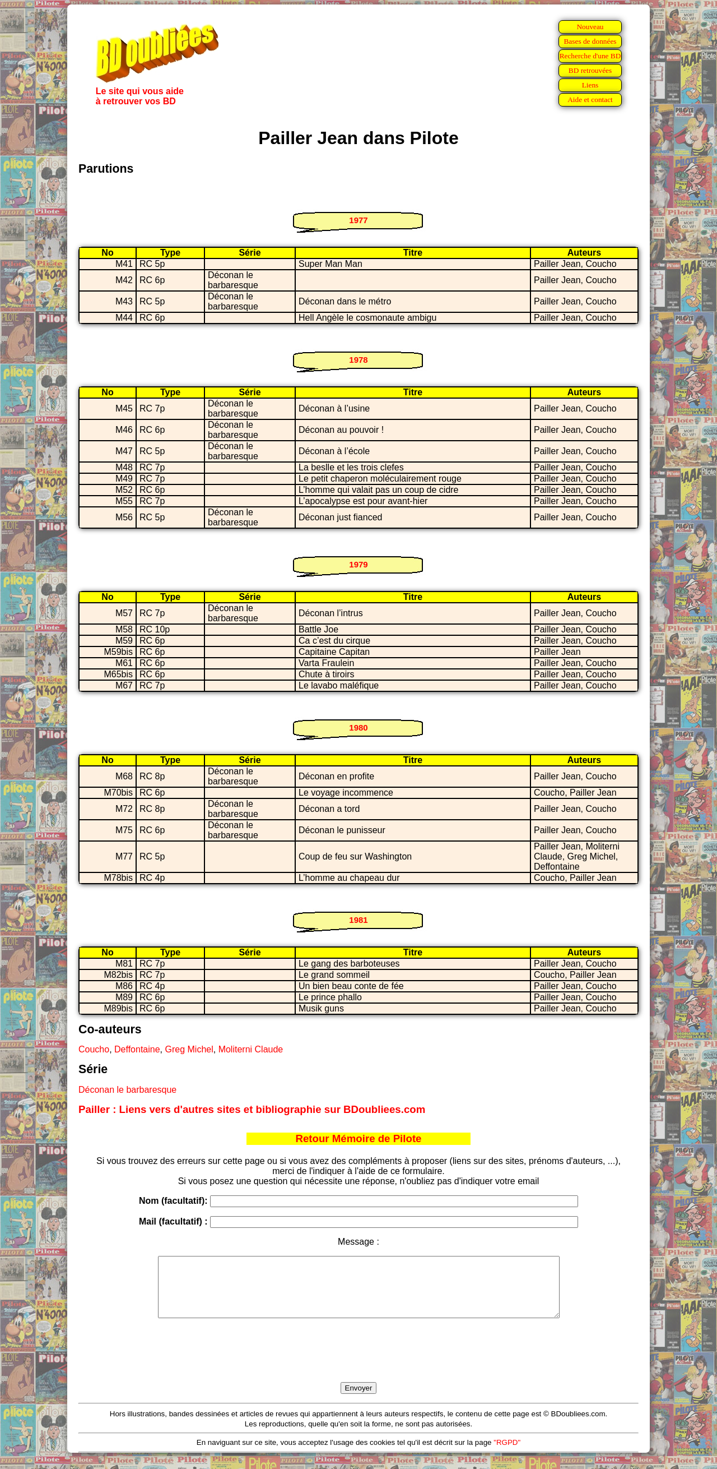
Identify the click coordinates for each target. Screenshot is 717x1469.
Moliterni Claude (250, 1049)
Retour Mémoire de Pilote (359, 1138)
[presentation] (358, 1363)
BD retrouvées (590, 70)
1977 (358, 220)
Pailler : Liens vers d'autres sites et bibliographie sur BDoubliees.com (251, 1109)
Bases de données (590, 41)
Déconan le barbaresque (127, 1089)
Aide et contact (590, 99)
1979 (358, 564)
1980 (358, 727)
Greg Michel (189, 1049)
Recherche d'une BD (590, 56)
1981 (358, 920)
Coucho (93, 1049)
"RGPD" (506, 1454)
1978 (358, 359)
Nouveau (589, 26)
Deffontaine (137, 1049)
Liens (590, 85)
